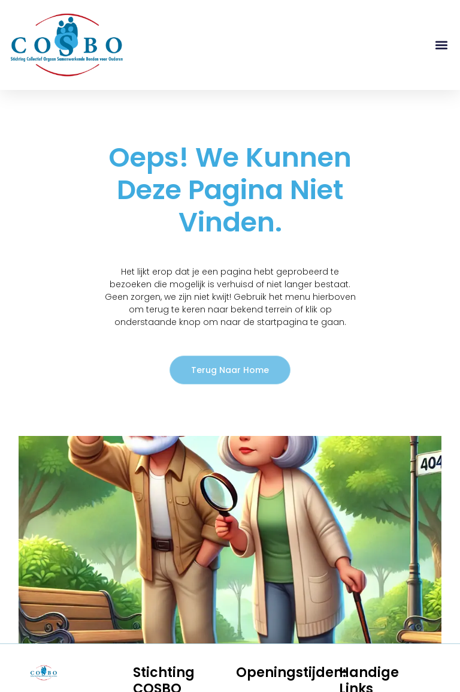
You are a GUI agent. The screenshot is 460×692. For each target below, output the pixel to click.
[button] (441, 45)
